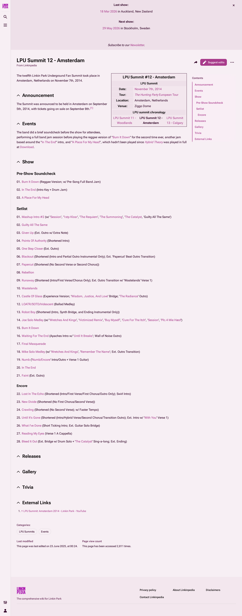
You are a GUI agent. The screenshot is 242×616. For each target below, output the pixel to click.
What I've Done (31, 425)
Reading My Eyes (33, 433)
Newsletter (137, 45)
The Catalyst (133, 217)
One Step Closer (32, 248)
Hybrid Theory (154, 142)
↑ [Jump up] (22, 511)
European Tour (156, 94)
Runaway (28, 280)
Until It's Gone (31, 417)
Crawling (28, 409)
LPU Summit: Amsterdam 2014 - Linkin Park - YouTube (54, 511)
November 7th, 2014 (148, 89)
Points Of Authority (34, 240)
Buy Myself (112, 320)
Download (27, 147)
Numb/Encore (41, 359)
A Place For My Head (86, 142)
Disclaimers (213, 589)
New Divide (29, 402)
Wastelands (29, 288)
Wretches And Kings (63, 320)
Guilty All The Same (34, 225)
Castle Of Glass (32, 296)
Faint (25, 375)
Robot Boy (28, 312)
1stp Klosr (70, 217)
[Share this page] (195, 62)
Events (45, 531)
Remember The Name (95, 352)
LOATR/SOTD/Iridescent (37, 304)
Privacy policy (148, 589)
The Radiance (129, 296)
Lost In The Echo (33, 394)
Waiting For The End (35, 336)
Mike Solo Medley (33, 352)
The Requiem (89, 217)
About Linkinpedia (184, 589)
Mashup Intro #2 (33, 217)
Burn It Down (121, 137)
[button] (214, 85)
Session (55, 217)
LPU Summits (27, 531)
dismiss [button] (233, 5)
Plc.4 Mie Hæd (171, 320)
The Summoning (111, 217)
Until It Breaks (83, 336)
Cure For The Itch (134, 320)
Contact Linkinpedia (152, 597)
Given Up (28, 233)
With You (150, 417)
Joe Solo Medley (32, 320)
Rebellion (28, 272)
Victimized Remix (90, 320)
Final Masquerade (34, 344)
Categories (23, 524)
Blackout (27, 256)
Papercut (27, 264)
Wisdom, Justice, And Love (89, 296)
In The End (49, 142)
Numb (26, 359)
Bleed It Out (29, 441)
